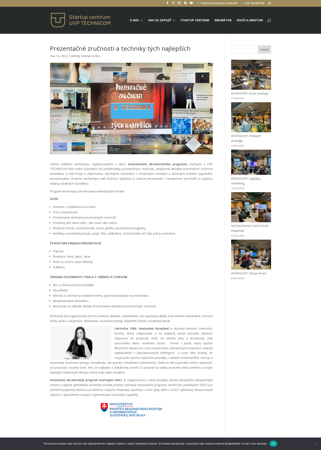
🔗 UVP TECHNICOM (253, 3)
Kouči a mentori (250, 20)
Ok (273, 443)
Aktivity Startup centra (85, 56)
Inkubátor (223, 20)
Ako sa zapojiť (159, 20)
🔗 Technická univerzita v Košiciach (217, 3)
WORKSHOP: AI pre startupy (249, 93)
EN (269, 3)
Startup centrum (195, 20)
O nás (134, 20)
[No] (316, 444)
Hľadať (264, 50)
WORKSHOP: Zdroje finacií (248, 273)
